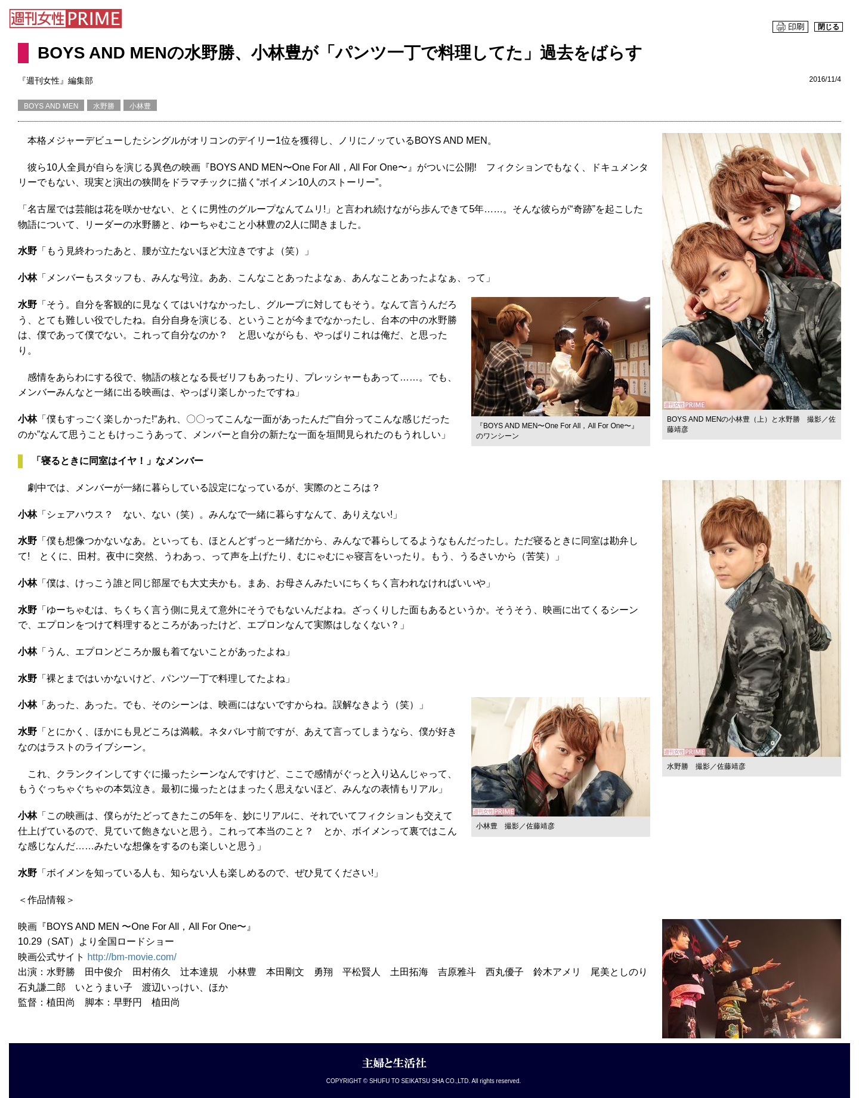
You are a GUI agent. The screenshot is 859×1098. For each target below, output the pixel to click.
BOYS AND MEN (51, 106)
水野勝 (104, 106)
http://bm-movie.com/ (131, 957)
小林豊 (140, 106)
